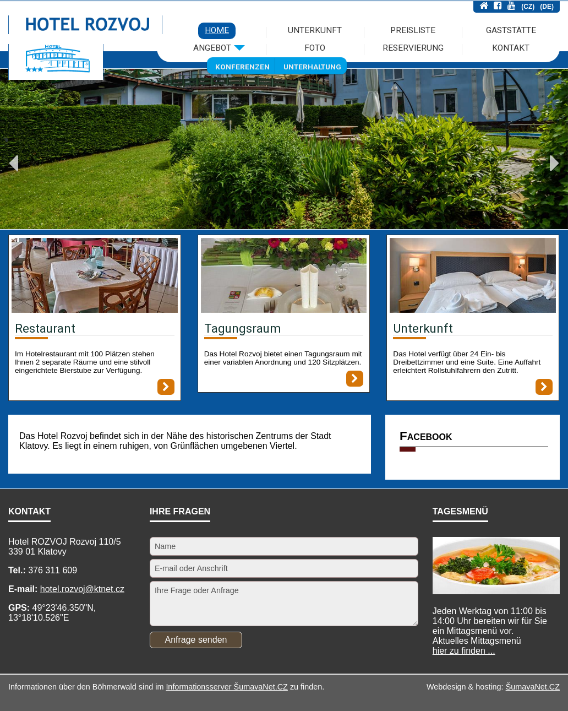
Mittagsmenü (477, 645)
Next (555, 163)
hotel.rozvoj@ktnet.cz (82, 589)
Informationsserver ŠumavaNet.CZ (227, 686)
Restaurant (45, 328)
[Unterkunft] (473, 276)
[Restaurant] (95, 276)
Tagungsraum (242, 328)
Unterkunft (423, 328)
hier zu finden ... (464, 650)
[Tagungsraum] (284, 276)
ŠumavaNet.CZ (533, 686)
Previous (13, 163)
